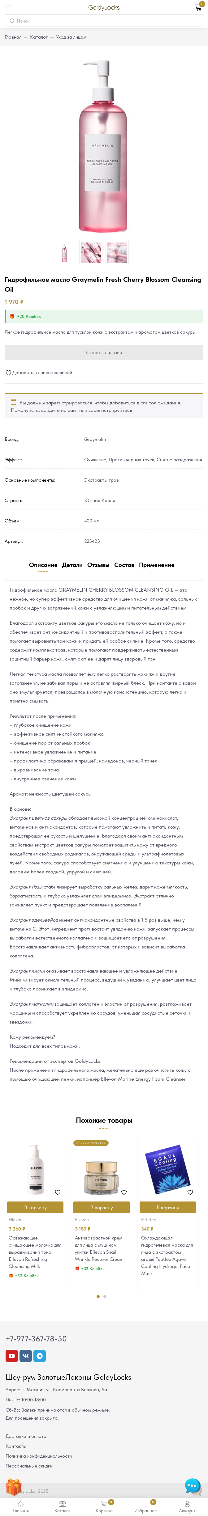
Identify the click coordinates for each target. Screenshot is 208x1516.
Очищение (95, 459)
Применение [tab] (157, 564)
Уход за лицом (71, 37)
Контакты (16, 1446)
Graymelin (95, 439)
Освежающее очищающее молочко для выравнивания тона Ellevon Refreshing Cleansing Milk (35, 1252)
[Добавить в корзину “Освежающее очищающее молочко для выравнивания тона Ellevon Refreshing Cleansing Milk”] (35, 1207)
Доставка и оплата (26, 1436)
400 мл (91, 521)
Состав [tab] (124, 564)
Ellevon (16, 1220)
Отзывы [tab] (98, 564)
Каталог (39, 37)
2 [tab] (104, 1296)
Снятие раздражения (179, 459)
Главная (13, 37)
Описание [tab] (43, 564)
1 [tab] (98, 1296)
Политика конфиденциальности (39, 1456)
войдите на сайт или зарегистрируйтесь (86, 410)
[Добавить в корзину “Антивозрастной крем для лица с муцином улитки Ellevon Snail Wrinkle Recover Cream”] (101, 1207)
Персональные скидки (29, 1466)
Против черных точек (131, 459)
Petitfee (148, 1220)
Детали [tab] (72, 564)
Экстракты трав (101, 480)
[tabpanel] (35, 1214)
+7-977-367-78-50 (36, 1338)
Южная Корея (99, 500)
